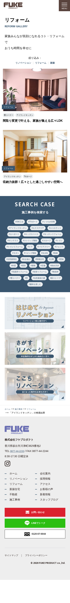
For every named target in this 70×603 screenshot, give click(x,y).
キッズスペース (55, 236)
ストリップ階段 (21, 250)
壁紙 (24, 278)
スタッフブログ (50, 518)
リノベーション (22, 63)
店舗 (15, 285)
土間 (13, 278)
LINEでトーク (38, 543)
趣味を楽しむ (54, 298)
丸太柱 (60, 264)
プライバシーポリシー (40, 578)
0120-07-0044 (39, 555)
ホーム (8, 423)
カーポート (34, 236)
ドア (38, 257)
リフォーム (41, 63)
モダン (26, 264)
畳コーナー (49, 291)
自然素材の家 (16, 298)
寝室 (47, 278)
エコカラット (15, 236)
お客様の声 (47, 506)
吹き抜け (42, 271)
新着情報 (46, 512)
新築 (54, 63)
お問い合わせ (38, 532)
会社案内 (46, 488)
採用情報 (46, 494)
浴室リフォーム (15, 291)
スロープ (40, 250)
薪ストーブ (35, 298)
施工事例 (20, 423)
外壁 (35, 278)
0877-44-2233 (18, 465)
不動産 (14, 512)
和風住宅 (58, 271)
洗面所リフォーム (49, 285)
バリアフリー (53, 257)
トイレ (54, 250)
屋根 (58, 278)
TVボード (33, 222)
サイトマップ (12, 578)
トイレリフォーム (20, 257)
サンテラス (49, 243)
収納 (11, 271)
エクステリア (49, 229)
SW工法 (17, 222)
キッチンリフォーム (27, 243)
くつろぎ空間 (51, 222)
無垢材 (33, 291)
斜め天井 (28, 285)
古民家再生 (25, 271)
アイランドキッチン (25, 229)
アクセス (46, 500)
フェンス (12, 264)
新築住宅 (15, 506)
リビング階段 (43, 264)
